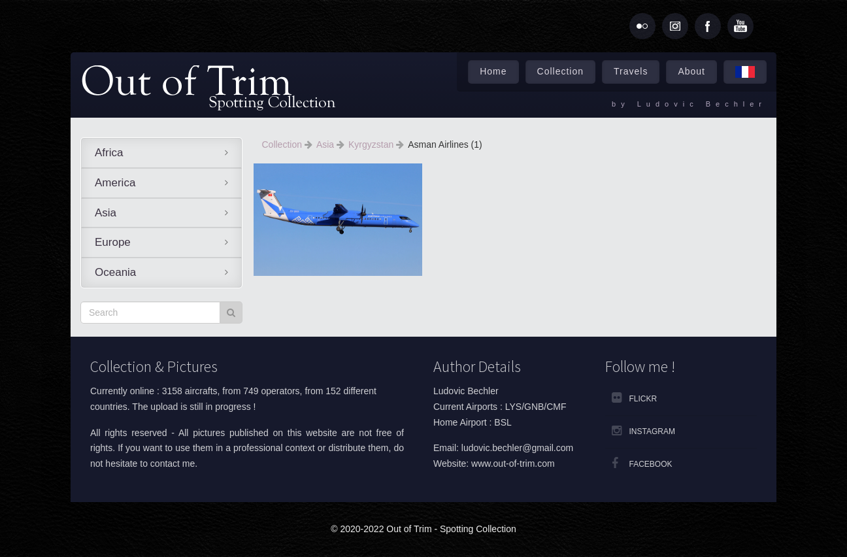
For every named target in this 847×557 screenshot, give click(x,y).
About (691, 71)
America (115, 183)
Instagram (652, 431)
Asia (105, 213)
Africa (109, 152)
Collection (560, 71)
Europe (113, 242)
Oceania (115, 272)
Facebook (651, 464)
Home (493, 71)
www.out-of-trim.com (513, 463)
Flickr (643, 398)
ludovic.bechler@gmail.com (517, 448)
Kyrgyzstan (372, 144)
